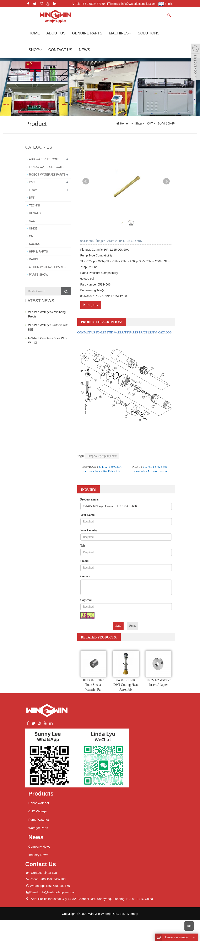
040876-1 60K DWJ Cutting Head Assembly (126, 684)
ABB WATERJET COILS (44, 159)
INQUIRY (91, 305)
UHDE (33, 228)
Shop (35, 50)
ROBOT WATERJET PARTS (47, 174)
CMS (32, 236)
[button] (130, 33)
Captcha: (86, 600)
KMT (150, 123)
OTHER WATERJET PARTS (47, 266)
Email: (84, 561)
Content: (85, 576)
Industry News (38, 855)
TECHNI (34, 205)
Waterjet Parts (38, 828)
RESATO (35, 213)
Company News (39, 846)
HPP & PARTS (38, 251)
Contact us (60, 50)
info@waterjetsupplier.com (137, 3)
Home (34, 33)
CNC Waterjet (38, 811)
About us (56, 33)
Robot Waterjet (38, 803)
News (84, 50)
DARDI (33, 259)
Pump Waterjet (38, 819)
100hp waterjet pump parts (101, 456)
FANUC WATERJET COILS (47, 166)
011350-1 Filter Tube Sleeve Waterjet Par (93, 684)
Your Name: (87, 514)
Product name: (89, 499)
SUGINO (34, 243)
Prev (85, 181)
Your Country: (89, 530)
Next (166, 181)
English (166, 4)
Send (118, 625)
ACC (32, 220)
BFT (31, 197)
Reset (132, 625)
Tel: (82, 545)
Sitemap (132, 913)
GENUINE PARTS (87, 33)
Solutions (149, 33)
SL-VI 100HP (166, 123)
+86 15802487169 (92, 3)
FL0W (33, 190)
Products (41, 793)
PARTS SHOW (38, 274)
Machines (120, 33)
